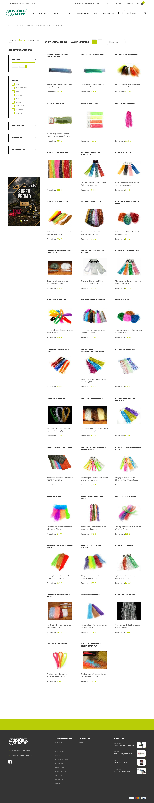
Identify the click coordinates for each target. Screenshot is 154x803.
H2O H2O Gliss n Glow (124, 595)
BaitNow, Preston (120, 762)
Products (19, 26)
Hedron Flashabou (123, 546)
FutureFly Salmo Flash (57, 152)
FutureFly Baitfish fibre (126, 54)
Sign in (81, 743)
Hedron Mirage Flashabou (127, 251)
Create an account (86, 747)
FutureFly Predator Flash (93, 300)
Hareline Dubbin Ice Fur (91, 398)
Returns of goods (62, 759)
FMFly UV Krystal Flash (125, 496)
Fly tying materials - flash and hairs (51, 26)
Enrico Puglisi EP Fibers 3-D (59, 447)
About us (58, 775)
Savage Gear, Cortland (123, 754)
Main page (59, 743)
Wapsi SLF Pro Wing (55, 103)
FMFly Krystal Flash (56, 398)
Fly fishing (31, 26)
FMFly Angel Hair (122, 300)
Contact (58, 783)
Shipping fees (60, 751)
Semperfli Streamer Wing (92, 54)
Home (10, 26)
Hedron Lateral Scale (125, 349)
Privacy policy (60, 767)
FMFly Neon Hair (54, 496)
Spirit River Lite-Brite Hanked (94, 546)
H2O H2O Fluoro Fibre (56, 644)
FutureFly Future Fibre (57, 300)
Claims (57, 755)
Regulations (60, 747)
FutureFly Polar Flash (57, 202)
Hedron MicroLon (123, 152)
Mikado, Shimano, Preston (124, 745)
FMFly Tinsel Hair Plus (125, 103)
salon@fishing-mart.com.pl (25, 3)
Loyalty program (61, 771)
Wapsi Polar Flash (89, 103)
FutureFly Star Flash (90, 202)
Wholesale (59, 779)
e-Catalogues (60, 763)
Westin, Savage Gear (122, 771)
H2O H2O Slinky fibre (90, 595)
